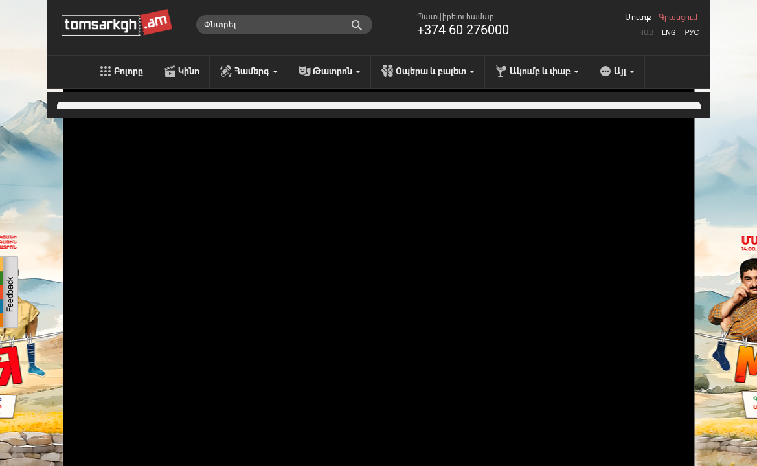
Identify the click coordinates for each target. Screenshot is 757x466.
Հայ (646, 32)
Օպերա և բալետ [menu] (435, 71)
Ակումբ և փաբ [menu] (544, 71)
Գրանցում (678, 17)
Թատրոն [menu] (337, 71)
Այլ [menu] (624, 71)
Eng (669, 32)
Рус (691, 32)
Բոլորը (128, 71)
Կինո (188, 71)
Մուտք (638, 17)
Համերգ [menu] (256, 71)
